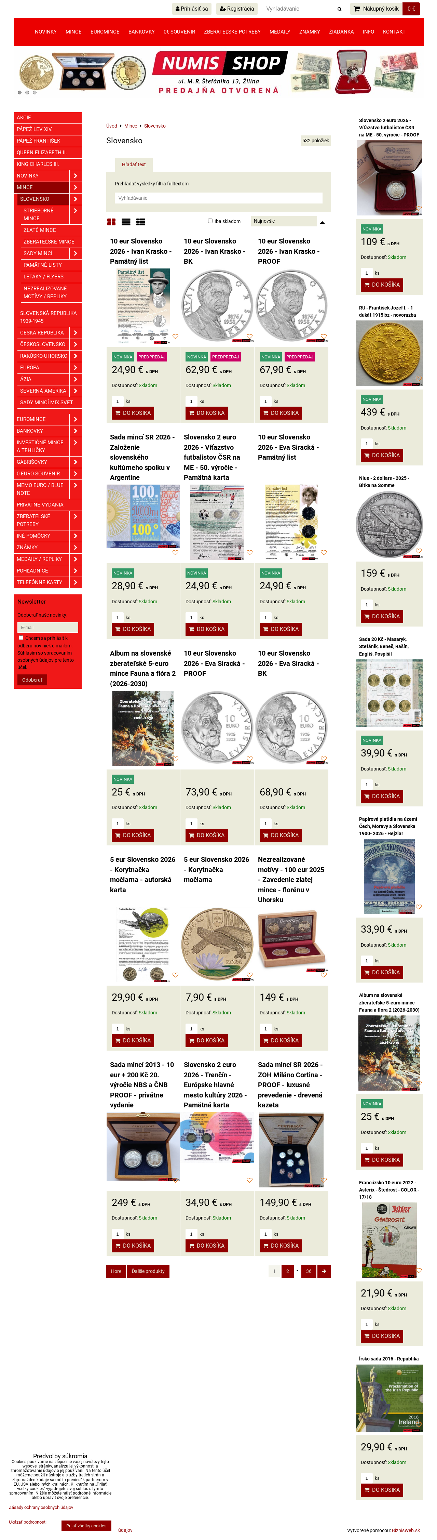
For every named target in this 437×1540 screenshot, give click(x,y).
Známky (309, 32)
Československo (51, 344)
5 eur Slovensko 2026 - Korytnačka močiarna (216, 870)
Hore (116, 1271)
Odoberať (32, 680)
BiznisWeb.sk (406, 1530)
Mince (74, 32)
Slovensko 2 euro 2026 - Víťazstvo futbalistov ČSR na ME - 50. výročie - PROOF (389, 127)
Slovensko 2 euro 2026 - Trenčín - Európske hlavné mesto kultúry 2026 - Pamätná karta (215, 1085)
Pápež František (38, 141)
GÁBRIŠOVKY (49, 462)
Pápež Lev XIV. (35, 129)
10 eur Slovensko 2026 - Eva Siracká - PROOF (214, 663)
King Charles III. (38, 164)
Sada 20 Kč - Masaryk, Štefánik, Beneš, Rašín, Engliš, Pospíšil (384, 646)
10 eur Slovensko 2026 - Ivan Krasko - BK (215, 251)
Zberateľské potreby (232, 32)
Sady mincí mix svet (46, 402)
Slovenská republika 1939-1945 (48, 317)
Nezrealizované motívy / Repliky (45, 293)
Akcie (24, 118)
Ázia (51, 379)
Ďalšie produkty (148, 1271)
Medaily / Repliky (49, 559)
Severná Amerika (51, 391)
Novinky (46, 32)
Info (368, 32)
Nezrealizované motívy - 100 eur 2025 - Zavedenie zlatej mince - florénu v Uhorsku (291, 880)
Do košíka (133, 413)
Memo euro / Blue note (49, 489)
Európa (51, 367)
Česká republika (51, 333)
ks (121, 401)
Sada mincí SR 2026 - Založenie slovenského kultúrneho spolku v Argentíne (142, 457)
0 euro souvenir (49, 473)
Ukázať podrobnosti (27, 1522)
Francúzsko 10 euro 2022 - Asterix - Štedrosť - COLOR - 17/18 (389, 1190)
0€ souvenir (179, 32)
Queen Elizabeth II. (42, 152)
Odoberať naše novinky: (42, 615)
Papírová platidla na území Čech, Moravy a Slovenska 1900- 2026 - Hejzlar (388, 826)
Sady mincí (53, 253)
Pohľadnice (49, 571)
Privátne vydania (40, 505)
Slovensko (51, 199)
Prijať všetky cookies (86, 1525)
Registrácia (237, 8)
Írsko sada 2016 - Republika (389, 1358)
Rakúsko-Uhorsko (51, 356)
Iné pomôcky (49, 536)
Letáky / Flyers (44, 277)
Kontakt (394, 32)
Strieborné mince (53, 214)
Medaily (280, 32)
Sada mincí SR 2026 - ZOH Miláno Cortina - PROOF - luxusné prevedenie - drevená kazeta (290, 1085)
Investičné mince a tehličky (49, 446)
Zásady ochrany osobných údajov (41, 1507)
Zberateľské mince (49, 242)
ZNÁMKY (49, 547)
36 (309, 1271)
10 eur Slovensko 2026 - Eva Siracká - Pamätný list (288, 447)
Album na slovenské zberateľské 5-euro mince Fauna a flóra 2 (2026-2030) (389, 1002)
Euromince (105, 32)
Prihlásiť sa (192, 8)
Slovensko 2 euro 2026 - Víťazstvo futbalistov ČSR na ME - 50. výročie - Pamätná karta (212, 457)
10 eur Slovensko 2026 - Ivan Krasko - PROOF (289, 251)
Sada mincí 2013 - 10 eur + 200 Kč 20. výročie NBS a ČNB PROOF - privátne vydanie (142, 1085)
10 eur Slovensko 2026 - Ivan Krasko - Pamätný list (141, 251)
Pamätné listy (43, 265)
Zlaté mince (40, 230)
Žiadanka (341, 32)
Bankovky (141, 32)
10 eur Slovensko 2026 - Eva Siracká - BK (288, 663)
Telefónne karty (49, 582)
